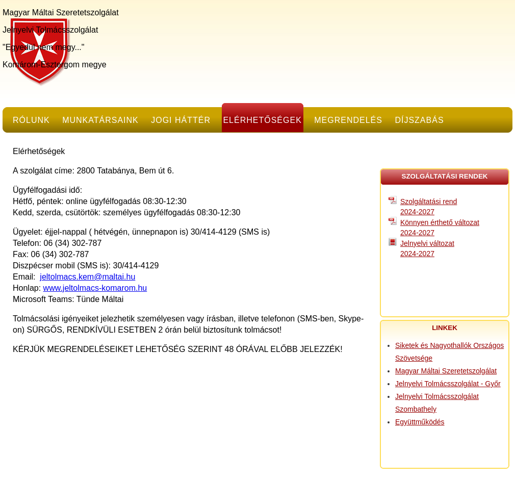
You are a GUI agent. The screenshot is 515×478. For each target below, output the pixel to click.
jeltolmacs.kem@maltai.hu (87, 276)
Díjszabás (419, 120)
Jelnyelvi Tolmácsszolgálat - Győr (448, 384)
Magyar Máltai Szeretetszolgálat (446, 371)
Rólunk (31, 120)
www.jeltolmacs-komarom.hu (95, 288)
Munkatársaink (100, 120)
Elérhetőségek (262, 120)
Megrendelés (348, 120)
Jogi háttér (181, 120)
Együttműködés (420, 422)
